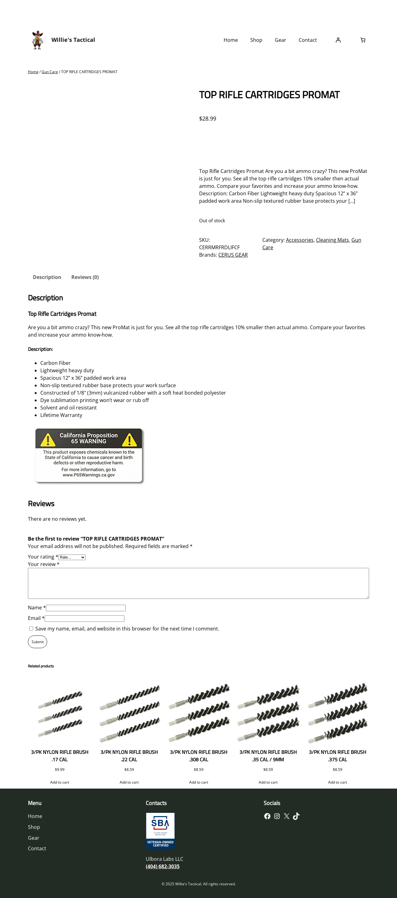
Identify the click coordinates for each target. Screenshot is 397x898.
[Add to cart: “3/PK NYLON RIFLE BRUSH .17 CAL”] (59, 782)
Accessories (300, 240)
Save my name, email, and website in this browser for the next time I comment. (127, 628)
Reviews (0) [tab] (85, 277)
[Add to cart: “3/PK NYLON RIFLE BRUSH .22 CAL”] (129, 782)
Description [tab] (47, 277)
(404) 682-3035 (163, 866)
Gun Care (50, 71)
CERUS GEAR (233, 254)
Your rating (43, 556)
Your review (44, 564)
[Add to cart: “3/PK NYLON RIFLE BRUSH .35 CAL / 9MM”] (268, 782)
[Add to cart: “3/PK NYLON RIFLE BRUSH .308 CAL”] (198, 782)
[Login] (338, 40)
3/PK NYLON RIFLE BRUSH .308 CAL (198, 755)
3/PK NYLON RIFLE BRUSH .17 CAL (59, 755)
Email (36, 618)
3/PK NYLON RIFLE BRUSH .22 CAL (129, 755)
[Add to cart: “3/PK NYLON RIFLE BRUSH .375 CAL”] (337, 782)
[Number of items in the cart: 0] (363, 40)
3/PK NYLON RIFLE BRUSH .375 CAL (337, 755)
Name (37, 607)
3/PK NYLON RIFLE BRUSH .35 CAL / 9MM (268, 755)
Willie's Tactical (73, 39)
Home (33, 71)
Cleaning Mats (332, 240)
